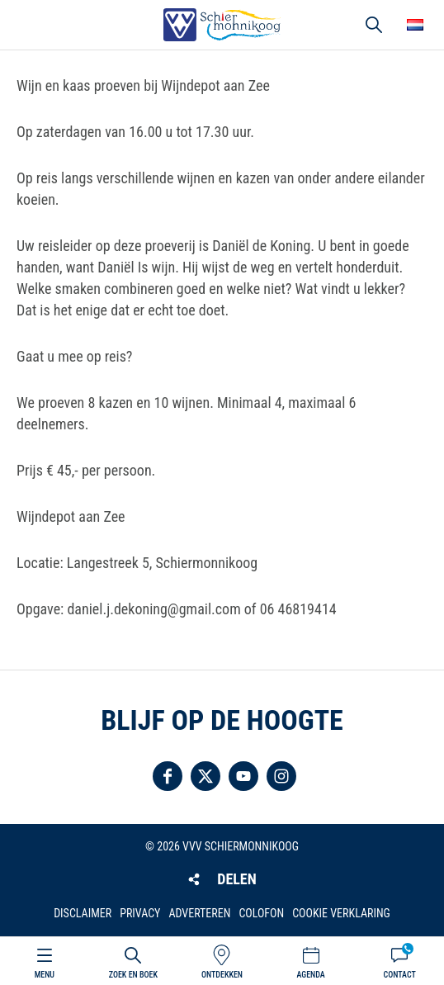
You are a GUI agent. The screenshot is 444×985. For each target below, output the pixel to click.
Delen (236, 879)
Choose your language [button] (415, 24)
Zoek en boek (133, 974)
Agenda (310, 974)
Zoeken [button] (373, 24)
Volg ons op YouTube (243, 776)
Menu (44, 974)
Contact (400, 974)
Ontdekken (222, 974)
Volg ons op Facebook (167, 776)
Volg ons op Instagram (281, 776)
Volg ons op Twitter (205, 776)
